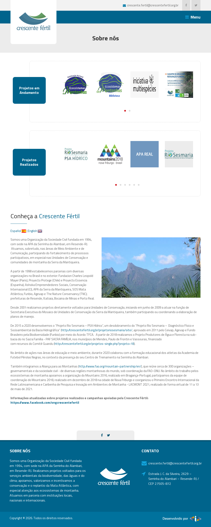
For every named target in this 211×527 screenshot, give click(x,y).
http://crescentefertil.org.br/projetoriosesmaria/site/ (97, 330)
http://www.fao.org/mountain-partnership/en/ (110, 366)
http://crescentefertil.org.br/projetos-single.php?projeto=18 (94, 343)
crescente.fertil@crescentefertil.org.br (174, 463)
